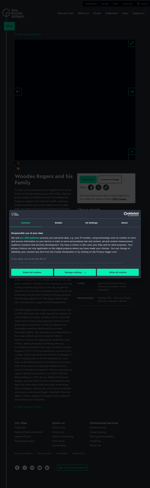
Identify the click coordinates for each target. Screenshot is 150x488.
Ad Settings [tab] (91, 222)
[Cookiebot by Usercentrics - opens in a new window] (126, 214)
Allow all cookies (118, 272)
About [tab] (124, 222)
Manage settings (75, 272)
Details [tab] (58, 222)
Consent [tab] (25, 222)
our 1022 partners (30, 237)
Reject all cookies (32, 272)
